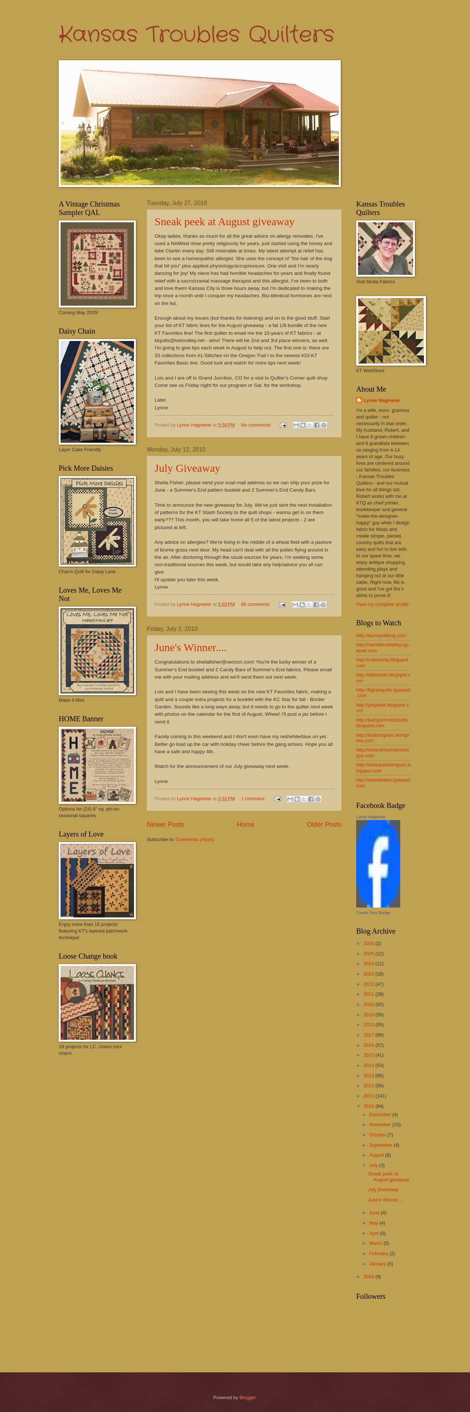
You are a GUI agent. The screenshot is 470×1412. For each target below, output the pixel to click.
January (378, 1264)
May (374, 1223)
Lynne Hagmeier (382, 400)
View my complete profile (382, 604)
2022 (369, 984)
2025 (369, 953)
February (379, 1253)
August (377, 1155)
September (381, 1145)
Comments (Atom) (195, 839)
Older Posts (324, 824)
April (374, 1233)
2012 (369, 1085)
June (375, 1212)
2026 (369, 943)
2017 (369, 1035)
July (374, 1165)
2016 (369, 1045)
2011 (369, 1096)
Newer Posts (165, 824)
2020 (369, 1004)
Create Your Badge (373, 912)
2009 (369, 1276)
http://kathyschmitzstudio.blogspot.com (382, 722)
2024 (369, 963)
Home (245, 824)
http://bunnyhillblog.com (381, 635)
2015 (369, 1055)
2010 (369, 1106)
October (378, 1135)
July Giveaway (187, 468)
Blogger (247, 1397)
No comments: (257, 425)
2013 (369, 1075)
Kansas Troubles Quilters (196, 35)
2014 (369, 1065)
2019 (369, 1014)
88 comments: (256, 604)
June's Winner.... (191, 647)
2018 (369, 1024)
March (376, 1243)
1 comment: (254, 798)
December (380, 1114)
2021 (369, 994)
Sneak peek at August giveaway (225, 221)
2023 (369, 974)
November (380, 1124)
